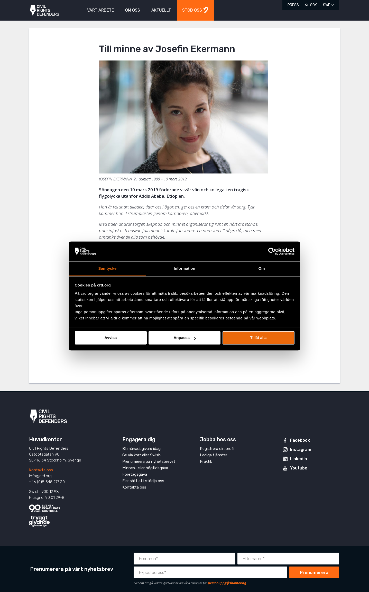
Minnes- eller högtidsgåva (145, 468)
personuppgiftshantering (227, 583)
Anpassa (184, 338)
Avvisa (111, 338)
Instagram (300, 449)
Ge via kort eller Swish (141, 455)
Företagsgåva (134, 474)
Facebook (300, 440)
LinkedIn (298, 458)
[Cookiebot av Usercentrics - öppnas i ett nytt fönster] (272, 251)
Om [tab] (261, 268)
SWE (326, 5)
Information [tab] (184, 268)
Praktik (206, 461)
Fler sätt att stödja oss (143, 480)
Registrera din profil (217, 448)
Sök (313, 5)
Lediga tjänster (213, 455)
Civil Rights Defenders (44, 10)
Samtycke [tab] (107, 268)
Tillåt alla (258, 338)
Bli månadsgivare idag (141, 448)
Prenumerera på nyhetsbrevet (148, 461)
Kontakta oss (41, 470)
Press (293, 5)
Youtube (298, 468)
